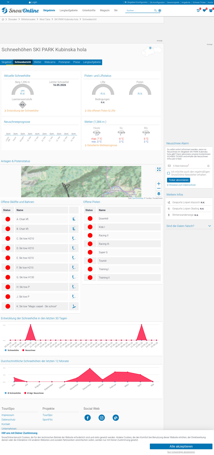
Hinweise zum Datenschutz (182, 185)
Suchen (155, 10)
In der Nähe (160, 10)
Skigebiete (49, 10)
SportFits (48, 419)
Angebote (185, 2)
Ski (116, 10)
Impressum (8, 415)
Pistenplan (64, 62)
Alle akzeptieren (181, 446)
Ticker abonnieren (179, 180)
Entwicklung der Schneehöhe (22, 110)
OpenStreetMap (137, 198)
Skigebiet (7, 62)
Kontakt (6, 424)
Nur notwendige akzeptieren (181, 452)
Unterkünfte (88, 10)
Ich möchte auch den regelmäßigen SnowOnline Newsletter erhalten (190, 173)
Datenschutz (8, 419)
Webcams (49, 62)
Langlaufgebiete (92, 62)
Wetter (37, 62)
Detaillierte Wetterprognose (102, 145)
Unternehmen (9, 428)
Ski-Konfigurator (157, 2)
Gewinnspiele (173, 2)
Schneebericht (23, 62)
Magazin (105, 10)
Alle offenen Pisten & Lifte (101, 110)
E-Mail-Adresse (181, 166)
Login (34, 2)
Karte (210, 2)
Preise (76, 62)
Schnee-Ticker (199, 2)
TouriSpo (47, 415)
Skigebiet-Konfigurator (137, 2)
